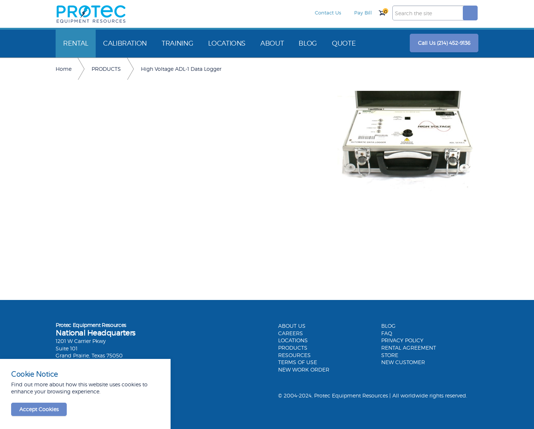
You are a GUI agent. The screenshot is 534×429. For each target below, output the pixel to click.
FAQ (386, 333)
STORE (389, 355)
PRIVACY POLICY (402, 340)
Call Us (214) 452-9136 (444, 43)
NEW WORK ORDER (303, 369)
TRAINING (177, 43)
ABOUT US (292, 326)
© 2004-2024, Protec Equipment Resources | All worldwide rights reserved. (372, 395)
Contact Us (328, 13)
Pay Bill (363, 13)
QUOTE (344, 43)
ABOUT (272, 43)
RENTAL (75, 43)
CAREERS (290, 333)
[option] (407, 142)
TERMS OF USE (297, 362)
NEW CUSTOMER (403, 362)
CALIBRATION (125, 43)
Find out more (29, 384)
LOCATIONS (226, 43)
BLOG (308, 43)
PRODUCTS (292, 347)
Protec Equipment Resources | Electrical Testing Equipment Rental (91, 14)
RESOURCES (294, 355)
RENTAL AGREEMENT (408, 347)
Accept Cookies (39, 409)
